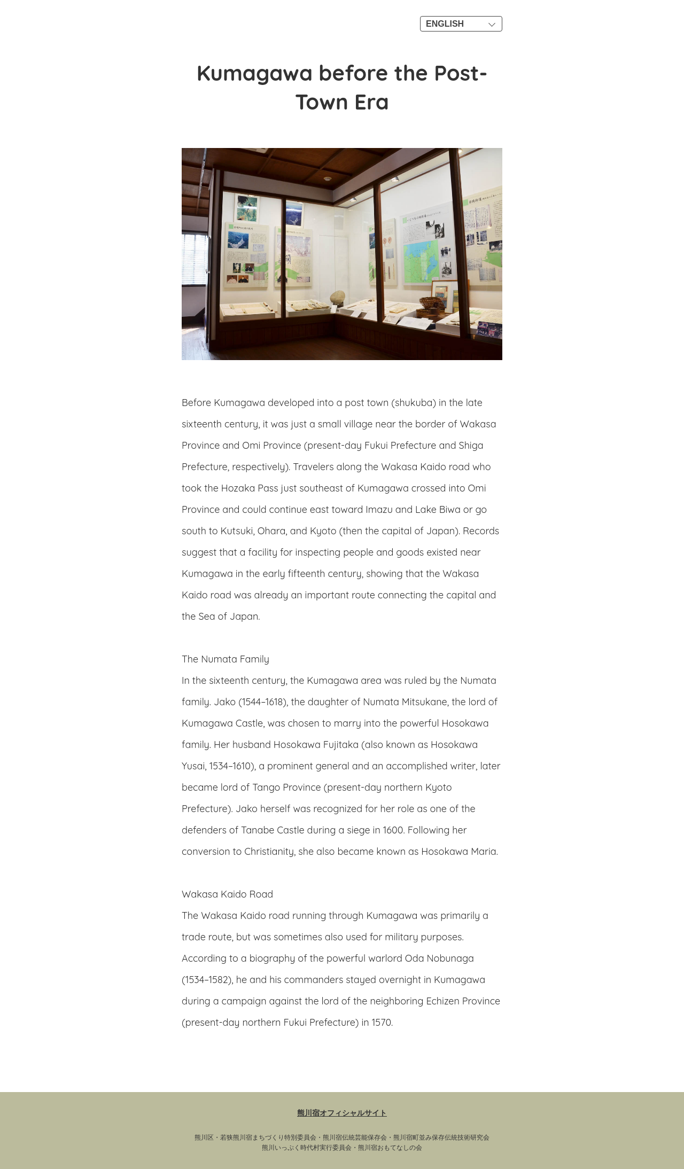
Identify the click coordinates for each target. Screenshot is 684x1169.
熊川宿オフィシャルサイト (342, 1113)
